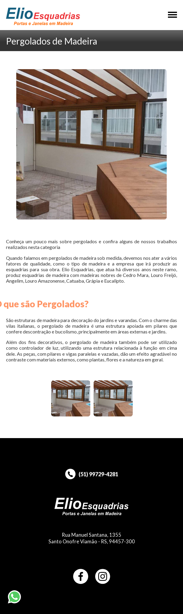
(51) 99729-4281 (91, 474)
